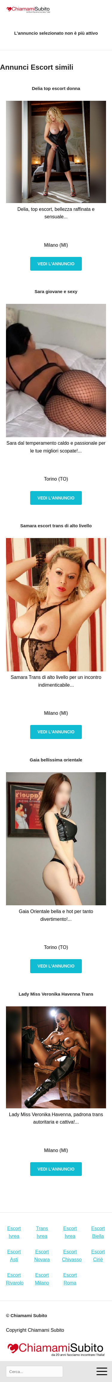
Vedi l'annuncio (56, 263)
